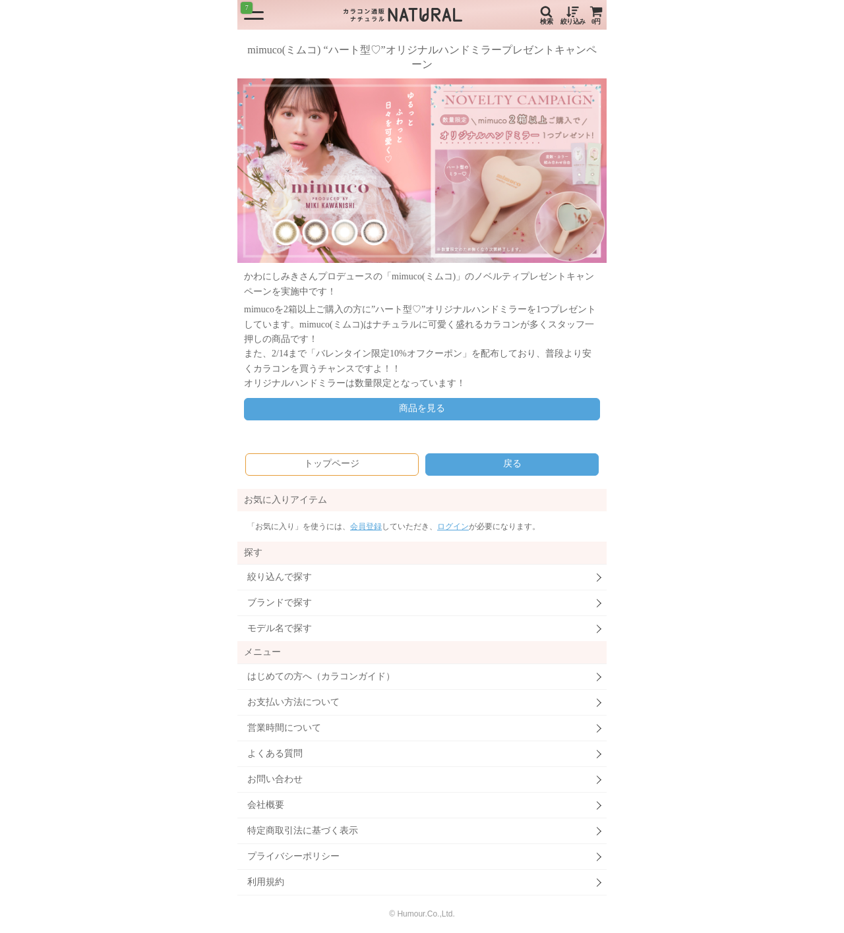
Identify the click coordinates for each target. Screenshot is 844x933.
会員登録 (366, 526)
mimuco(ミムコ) (424, 276)
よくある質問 (275, 753)
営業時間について (284, 728)
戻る (512, 463)
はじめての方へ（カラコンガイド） (321, 676)
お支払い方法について (293, 702)
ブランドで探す (279, 603)
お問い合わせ (275, 779)
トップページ (331, 463)
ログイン (453, 526)
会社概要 (265, 805)
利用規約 (265, 882)
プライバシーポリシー (293, 856)
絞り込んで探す (279, 577)
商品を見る (422, 408)
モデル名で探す (279, 628)
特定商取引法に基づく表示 (302, 830)
